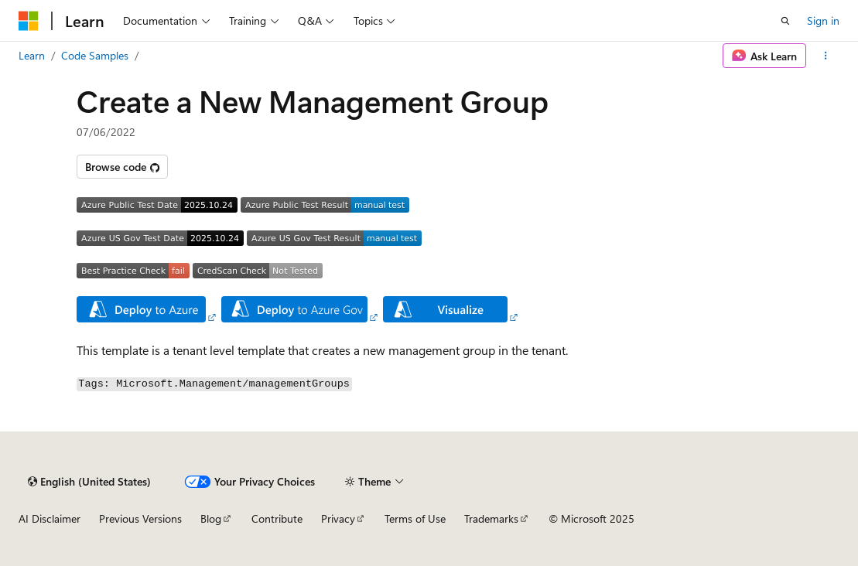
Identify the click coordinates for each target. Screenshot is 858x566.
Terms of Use (415, 518)
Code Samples (94, 55)
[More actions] (825, 55)
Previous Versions (140, 518)
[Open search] (785, 21)
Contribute (277, 518)
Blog (210, 518)
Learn (32, 55)
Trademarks (491, 518)
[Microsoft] (29, 21)
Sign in (823, 20)
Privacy (338, 518)
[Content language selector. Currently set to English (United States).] (89, 481)
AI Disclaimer (49, 518)
